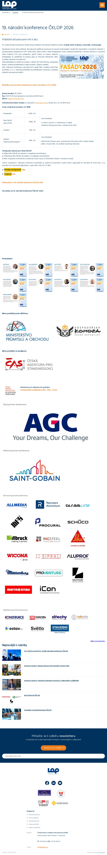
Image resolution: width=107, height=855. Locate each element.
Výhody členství (34, 821)
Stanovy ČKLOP (34, 824)
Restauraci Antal (42, 103)
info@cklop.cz (42, 847)
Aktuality (15, 13)
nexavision (101, 852)
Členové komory (34, 814)
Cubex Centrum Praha (16, 98)
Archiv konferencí (34, 827)
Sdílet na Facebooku (97, 641)
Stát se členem (33, 818)
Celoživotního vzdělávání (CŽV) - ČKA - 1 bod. (38, 390)
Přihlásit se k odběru (53, 748)
